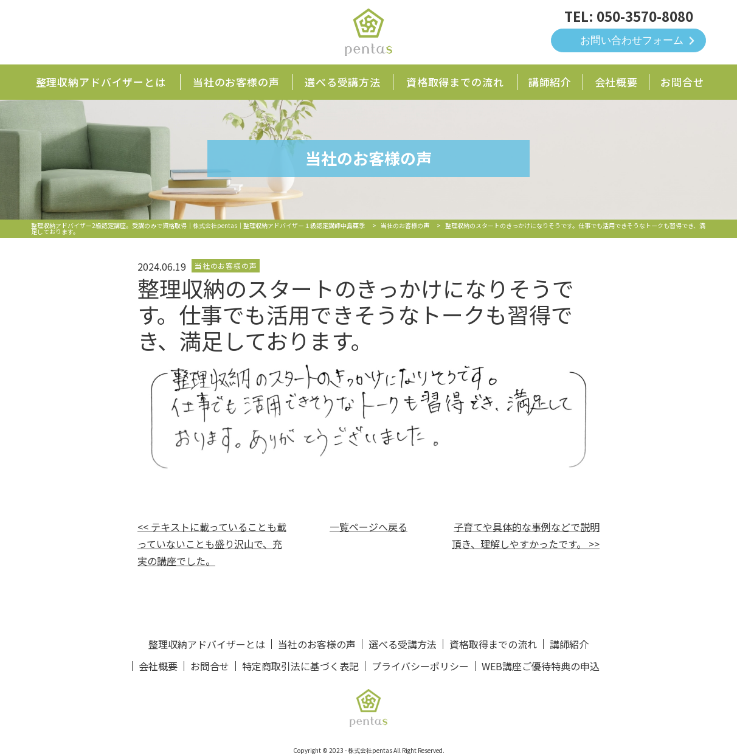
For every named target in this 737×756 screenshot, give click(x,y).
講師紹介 (550, 81)
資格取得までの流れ (455, 81)
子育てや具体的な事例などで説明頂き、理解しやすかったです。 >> (526, 535)
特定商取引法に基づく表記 (300, 666)
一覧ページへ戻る (368, 526)
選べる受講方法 (343, 81)
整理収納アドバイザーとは (101, 81)
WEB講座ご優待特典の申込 (541, 666)
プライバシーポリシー (420, 666)
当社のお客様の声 (236, 81)
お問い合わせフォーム (631, 40)
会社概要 (616, 81)
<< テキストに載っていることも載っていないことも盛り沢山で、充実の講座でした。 (211, 543)
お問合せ (682, 81)
